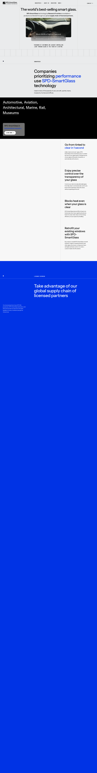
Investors (53, 3)
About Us (46, 3)
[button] (38, 3)
